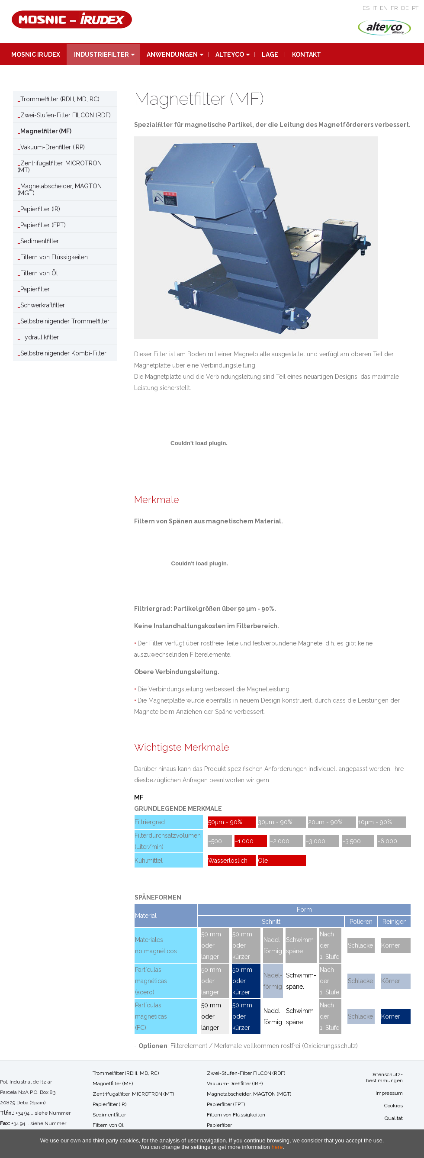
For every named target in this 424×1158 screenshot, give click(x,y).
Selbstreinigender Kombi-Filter (63, 353)
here (277, 1147)
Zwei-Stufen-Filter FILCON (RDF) (65, 115)
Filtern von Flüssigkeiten (54, 257)
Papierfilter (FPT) (43, 225)
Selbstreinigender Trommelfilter (64, 321)
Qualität (394, 1118)
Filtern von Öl (39, 273)
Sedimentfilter (39, 241)
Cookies (393, 1106)
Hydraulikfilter (39, 337)
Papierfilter (35, 289)
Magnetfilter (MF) (45, 131)
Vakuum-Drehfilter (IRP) (52, 147)
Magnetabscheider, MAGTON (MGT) (59, 190)
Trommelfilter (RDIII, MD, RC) (60, 99)
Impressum (389, 1093)
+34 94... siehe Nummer (43, 1113)
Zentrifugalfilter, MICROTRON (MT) (59, 167)
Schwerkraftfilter (42, 305)
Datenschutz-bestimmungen (384, 1077)
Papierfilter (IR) (40, 209)
